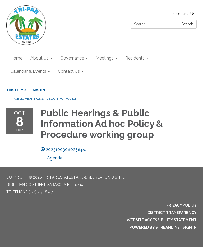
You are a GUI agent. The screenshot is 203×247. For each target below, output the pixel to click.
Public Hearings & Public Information (45, 98)
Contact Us (184, 13)
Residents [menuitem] (135, 58)
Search (187, 24)
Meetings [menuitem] (105, 58)
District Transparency (172, 213)
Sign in (190, 227)
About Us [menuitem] (39, 58)
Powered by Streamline (155, 227)
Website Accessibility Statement (162, 220)
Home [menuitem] (16, 58)
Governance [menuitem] (72, 58)
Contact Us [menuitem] (69, 71)
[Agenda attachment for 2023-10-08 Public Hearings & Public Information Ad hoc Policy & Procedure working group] (54, 158)
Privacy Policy (181, 205)
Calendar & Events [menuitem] (28, 71)
